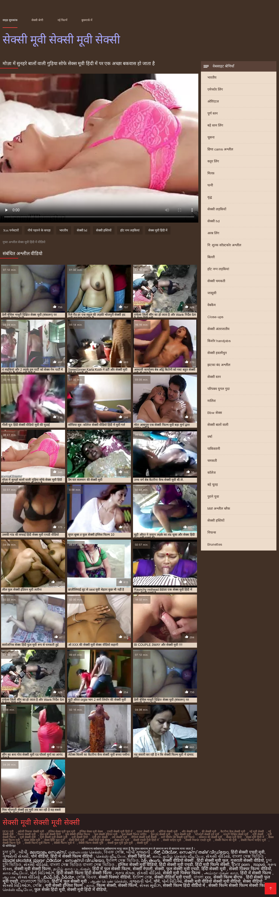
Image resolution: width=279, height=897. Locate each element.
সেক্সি (38, 885)
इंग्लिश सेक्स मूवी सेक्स (91, 831)
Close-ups (215, 317)
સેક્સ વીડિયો (29, 877)
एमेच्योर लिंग (215, 89)
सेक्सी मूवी (142, 842)
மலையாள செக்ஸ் (85, 852)
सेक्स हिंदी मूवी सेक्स (99, 840)
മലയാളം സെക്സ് (48, 852)
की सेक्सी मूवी (209, 831)
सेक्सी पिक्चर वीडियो (114, 877)
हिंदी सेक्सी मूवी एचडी (176, 864)
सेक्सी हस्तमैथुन (217, 353)
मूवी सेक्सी (257, 834)
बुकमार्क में (86, 20)
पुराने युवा (213, 496)
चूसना (210, 137)
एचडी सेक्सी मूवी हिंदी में (119, 831)
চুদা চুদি (9, 852)
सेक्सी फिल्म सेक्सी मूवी (91, 842)
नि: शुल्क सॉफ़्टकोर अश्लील (224, 245)
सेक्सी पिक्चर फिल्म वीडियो (250, 869)
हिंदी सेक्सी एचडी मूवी (247, 852)
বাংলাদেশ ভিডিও (34, 881)
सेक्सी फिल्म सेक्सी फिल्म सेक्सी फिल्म (238, 885)
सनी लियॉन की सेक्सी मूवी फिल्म (178, 837)
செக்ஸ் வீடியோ (110, 856)
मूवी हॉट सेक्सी (100, 837)
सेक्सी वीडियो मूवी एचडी (172, 877)
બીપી (23, 852)
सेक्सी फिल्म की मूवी (226, 840)
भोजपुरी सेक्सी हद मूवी (207, 834)
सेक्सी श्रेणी (37, 20)
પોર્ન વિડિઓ (172, 881)
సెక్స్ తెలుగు (150, 860)
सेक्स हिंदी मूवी (76, 840)
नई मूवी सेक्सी (256, 831)
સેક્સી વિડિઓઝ (16, 885)
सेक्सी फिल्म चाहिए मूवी (253, 840)
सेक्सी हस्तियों (215, 520)
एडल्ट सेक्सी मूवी (145, 831)
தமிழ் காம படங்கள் (71, 869)
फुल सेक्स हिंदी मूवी (49, 889)
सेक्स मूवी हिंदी (234, 837)
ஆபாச (9, 877)
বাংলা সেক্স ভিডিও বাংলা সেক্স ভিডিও (83, 864)
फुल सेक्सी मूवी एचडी (182, 869)
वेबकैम (211, 305)
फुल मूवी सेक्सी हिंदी (50, 834)
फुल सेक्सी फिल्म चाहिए (134, 834)
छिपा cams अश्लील (220, 149)
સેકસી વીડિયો (218, 856)
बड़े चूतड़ (212, 485)
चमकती (212, 461)
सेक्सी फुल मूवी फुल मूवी (120, 842)
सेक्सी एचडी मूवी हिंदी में (146, 840)
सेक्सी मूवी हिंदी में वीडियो (86, 889)
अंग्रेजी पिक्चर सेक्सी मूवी (31, 831)
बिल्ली (211, 257)
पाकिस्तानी (213, 449)
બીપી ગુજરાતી (138, 852)
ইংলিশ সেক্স (142, 877)
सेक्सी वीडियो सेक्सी (178, 860)
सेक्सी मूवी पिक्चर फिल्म (182, 873)
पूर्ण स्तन (212, 113)
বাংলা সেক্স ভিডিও (248, 856)
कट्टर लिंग (213, 161)
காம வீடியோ (15, 873)
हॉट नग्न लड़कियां (218, 269)
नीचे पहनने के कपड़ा (39, 230)
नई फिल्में (62, 20)
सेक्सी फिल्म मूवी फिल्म (37, 842)
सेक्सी (159, 869)
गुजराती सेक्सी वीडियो (247, 860)
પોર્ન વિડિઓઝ (42, 873)
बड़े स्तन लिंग (215, 125)
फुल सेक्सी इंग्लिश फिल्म (77, 834)
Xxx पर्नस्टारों (11, 230)
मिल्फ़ (210, 173)
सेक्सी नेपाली (143, 869)
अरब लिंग (213, 233)
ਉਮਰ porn (241, 864)
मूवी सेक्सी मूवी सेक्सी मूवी (53, 837)
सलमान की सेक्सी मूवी (210, 837)
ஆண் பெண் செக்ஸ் (108, 881)
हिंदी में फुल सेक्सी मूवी (70, 881)
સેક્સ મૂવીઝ (150, 885)
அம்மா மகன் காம (221, 873)
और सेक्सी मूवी (190, 831)
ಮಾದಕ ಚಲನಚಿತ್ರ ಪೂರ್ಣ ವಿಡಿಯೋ (33, 860)
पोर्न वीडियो (39, 856)
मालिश (211, 401)
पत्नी (210, 185)
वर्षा (209, 437)
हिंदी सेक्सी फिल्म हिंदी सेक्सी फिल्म (84, 873)
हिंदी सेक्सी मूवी (214, 869)
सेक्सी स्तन (214, 377)
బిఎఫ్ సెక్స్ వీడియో (58, 877)
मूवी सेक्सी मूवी (28, 837)
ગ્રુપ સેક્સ (124, 873)
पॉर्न (157, 881)
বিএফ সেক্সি (114, 852)
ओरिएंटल (213, 101)
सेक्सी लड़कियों (216, 209)
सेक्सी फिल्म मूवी (12, 842)
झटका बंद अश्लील (218, 365)
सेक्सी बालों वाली (217, 425)
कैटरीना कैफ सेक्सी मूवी (232, 831)
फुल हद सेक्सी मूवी (160, 834)
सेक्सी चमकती (216, 281)
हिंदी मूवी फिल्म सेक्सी (212, 864)
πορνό (259, 864)
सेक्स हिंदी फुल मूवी (54, 840)
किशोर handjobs (219, 341)
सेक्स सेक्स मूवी (32, 840)
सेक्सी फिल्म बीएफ (228, 877)
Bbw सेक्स (214, 413)
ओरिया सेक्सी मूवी (167, 831)
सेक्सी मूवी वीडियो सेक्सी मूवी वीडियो (212, 881)
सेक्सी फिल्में (127, 885)
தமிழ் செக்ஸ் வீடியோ (183, 856)
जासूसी (211, 293)
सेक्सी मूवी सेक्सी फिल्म (32, 869)
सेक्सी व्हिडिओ (139, 856)
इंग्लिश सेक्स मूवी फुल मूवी (61, 831)
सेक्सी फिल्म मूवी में (64, 842)
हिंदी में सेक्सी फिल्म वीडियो (72, 856)
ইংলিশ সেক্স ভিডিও (122, 860)
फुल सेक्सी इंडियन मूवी (105, 834)
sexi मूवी (8, 831)
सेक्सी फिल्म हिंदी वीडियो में (184, 885)
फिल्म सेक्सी (106, 885)
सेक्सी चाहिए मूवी (172, 840)
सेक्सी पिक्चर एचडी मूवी (198, 840)
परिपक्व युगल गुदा (218, 389)
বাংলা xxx (202, 877)
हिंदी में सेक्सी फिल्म (256, 873)
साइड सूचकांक (10, 20)
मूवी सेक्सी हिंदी (80, 837)
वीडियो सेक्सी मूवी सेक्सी (144, 837)
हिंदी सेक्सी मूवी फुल (212, 860)
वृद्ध (209, 197)
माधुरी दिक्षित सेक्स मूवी (235, 834)
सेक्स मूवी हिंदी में (157, 230)
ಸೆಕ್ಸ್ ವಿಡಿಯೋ (165, 852)
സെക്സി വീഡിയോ (84, 860)
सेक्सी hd (213, 221)
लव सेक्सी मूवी (119, 837)
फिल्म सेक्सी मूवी (27, 834)
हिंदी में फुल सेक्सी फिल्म (111, 869)
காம (157, 856)
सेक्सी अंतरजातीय (218, 329)
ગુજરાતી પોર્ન (140, 881)
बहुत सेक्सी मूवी (182, 834)
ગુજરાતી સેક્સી (16, 856)
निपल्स (211, 532)
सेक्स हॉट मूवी (121, 840)
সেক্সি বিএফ (86, 877)
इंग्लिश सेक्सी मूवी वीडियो (137, 864)
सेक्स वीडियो (253, 881)
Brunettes (214, 544)
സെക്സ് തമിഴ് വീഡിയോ (204, 852)
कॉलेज (211, 473)
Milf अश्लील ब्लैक (218, 508)
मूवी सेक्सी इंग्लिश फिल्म (64, 885)
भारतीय (212, 77)
